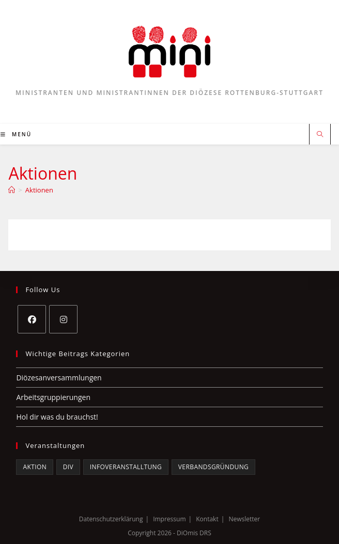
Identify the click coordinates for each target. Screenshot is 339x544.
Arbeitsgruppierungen (53, 397)
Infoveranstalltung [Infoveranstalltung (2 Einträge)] (126, 466)
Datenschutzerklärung (111, 519)
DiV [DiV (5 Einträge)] (68, 466)
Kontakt (207, 519)
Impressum (169, 519)
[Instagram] (63, 319)
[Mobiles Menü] (16, 134)
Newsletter (244, 519)
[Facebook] (32, 319)
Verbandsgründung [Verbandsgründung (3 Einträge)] (213, 466)
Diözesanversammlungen (58, 377)
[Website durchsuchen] (320, 134)
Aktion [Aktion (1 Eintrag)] (35, 466)
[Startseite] (11, 190)
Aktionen (39, 190)
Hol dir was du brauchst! (57, 417)
